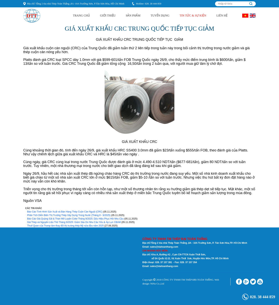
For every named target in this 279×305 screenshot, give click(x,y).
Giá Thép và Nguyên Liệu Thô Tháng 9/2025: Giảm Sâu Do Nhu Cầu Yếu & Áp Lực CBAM (74, 222)
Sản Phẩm (133, 15)
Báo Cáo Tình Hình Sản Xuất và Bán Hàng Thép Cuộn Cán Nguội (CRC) (64, 211)
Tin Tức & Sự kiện (193, 15)
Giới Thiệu (107, 15)
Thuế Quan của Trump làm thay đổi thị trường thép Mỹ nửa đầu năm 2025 (65, 225)
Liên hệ (221, 15)
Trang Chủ (81, 15)
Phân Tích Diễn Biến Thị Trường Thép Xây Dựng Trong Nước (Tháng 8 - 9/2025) (69, 215)
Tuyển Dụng (160, 15)
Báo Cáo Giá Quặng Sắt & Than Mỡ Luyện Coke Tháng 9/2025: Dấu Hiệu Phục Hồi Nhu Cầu (75, 218)
